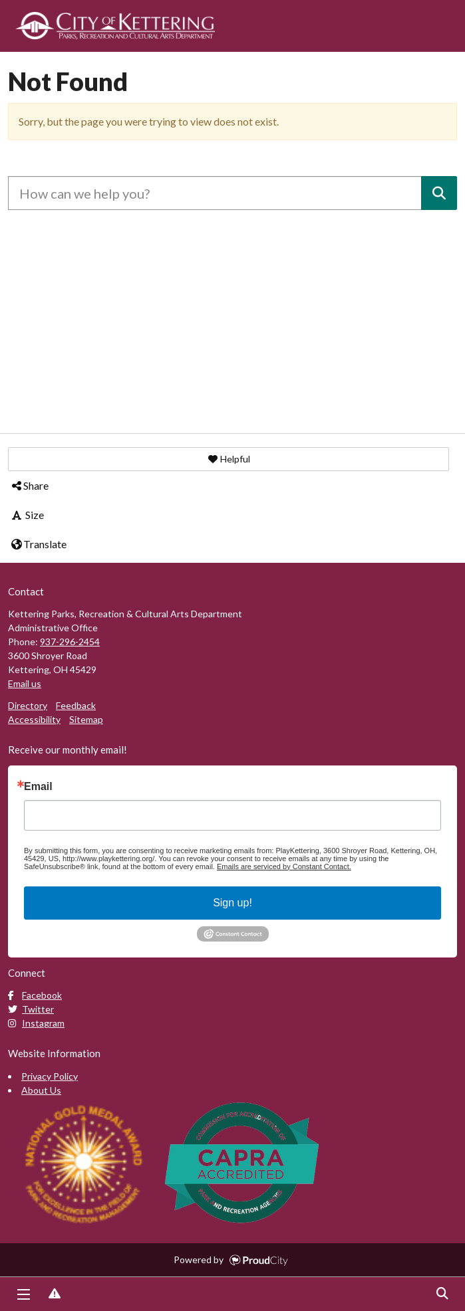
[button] (228, 459)
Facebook (35, 995)
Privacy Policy (49, 1076)
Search (441, 1294)
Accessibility (34, 719)
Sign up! (232, 902)
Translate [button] (38, 544)
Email (38, 786)
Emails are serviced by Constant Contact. (284, 866)
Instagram (36, 1023)
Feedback (76, 705)
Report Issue (54, 1294)
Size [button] (27, 514)
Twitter (31, 1009)
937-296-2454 (70, 641)
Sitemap (86, 719)
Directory (27, 705)
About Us (41, 1090)
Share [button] (29, 485)
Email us (24, 683)
